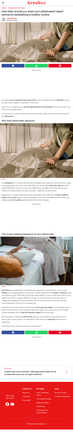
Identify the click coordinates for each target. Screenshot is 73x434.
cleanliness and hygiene (16, 8)
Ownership (40, 406)
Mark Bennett (12, 18)
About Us (26, 393)
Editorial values (42, 403)
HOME (3, 8)
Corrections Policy (43, 399)
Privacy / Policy (61, 393)
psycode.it (26, 400)
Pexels (3, 179)
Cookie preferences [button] (62, 396)
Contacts (26, 396)
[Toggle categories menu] (3, 2)
